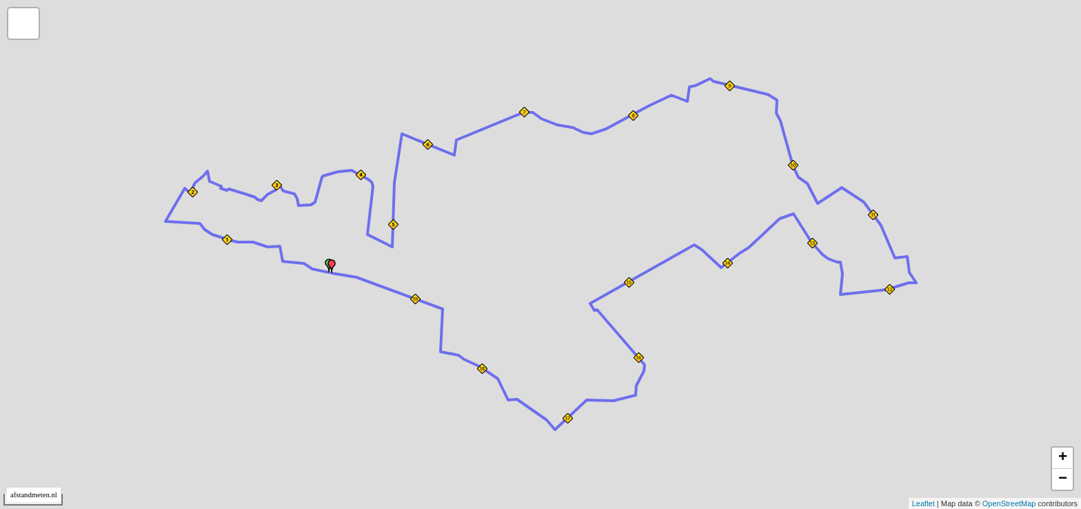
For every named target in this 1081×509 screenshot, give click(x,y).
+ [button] (1062, 458)
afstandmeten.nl (33, 495)
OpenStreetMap (1009, 503)
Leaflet (923, 503)
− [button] (1062, 479)
